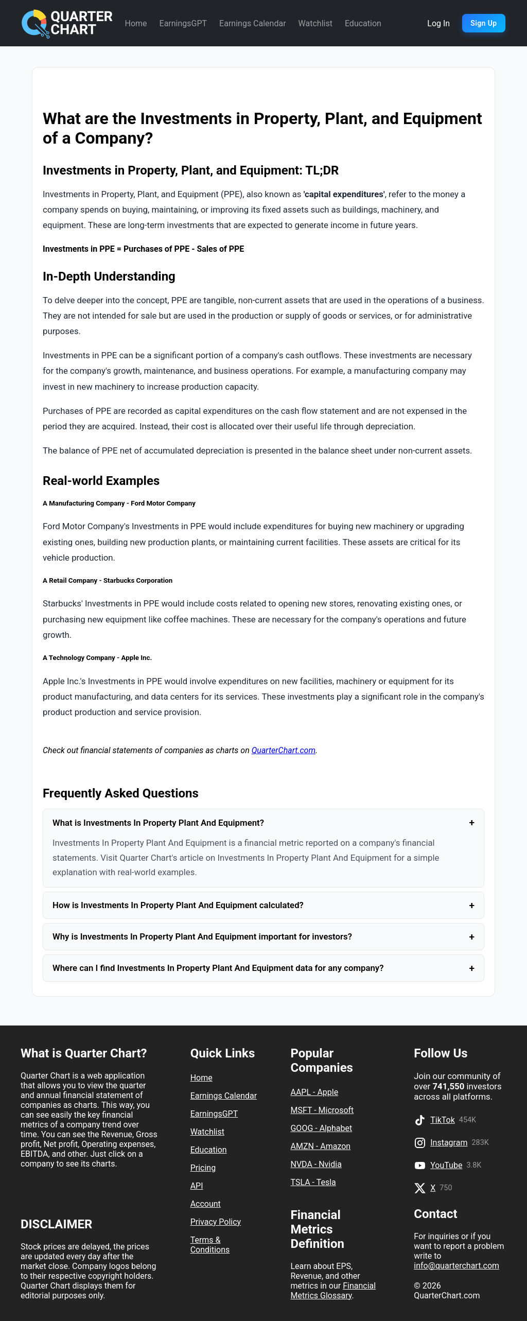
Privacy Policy (215, 1222)
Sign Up (483, 23)
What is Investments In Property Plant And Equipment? (263, 822)
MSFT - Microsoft (322, 1110)
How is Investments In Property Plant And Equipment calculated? (263, 905)
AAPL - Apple (314, 1092)
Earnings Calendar (252, 23)
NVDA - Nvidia (315, 1164)
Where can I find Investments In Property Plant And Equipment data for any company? (263, 968)
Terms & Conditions (210, 1245)
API (196, 1186)
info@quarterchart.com (456, 1266)
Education (363, 23)
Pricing (203, 1168)
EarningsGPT (183, 23)
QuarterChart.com (283, 750)
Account (205, 1204)
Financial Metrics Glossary (333, 1290)
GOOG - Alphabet (321, 1128)
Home (136, 23)
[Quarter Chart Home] (67, 23)
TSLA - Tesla (313, 1182)
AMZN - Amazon (320, 1146)
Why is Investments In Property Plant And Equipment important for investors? (263, 937)
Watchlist (315, 23)
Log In (438, 23)
